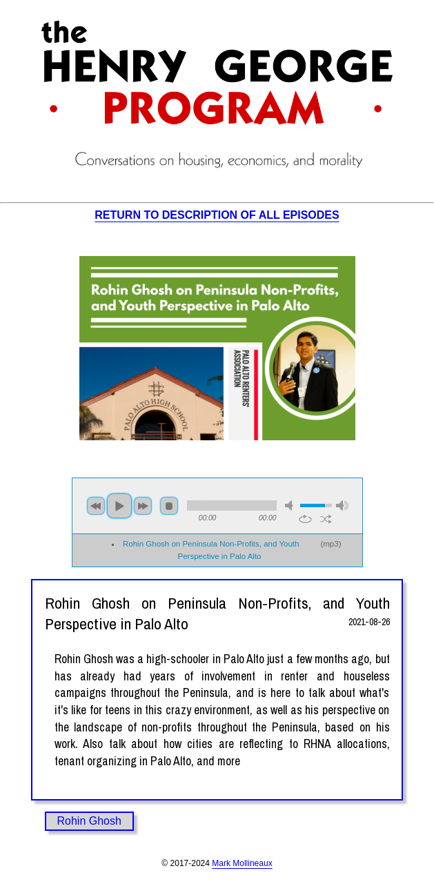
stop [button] (169, 505)
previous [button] (96, 505)
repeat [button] (305, 519)
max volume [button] (342, 505)
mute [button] (291, 505)
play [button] (119, 506)
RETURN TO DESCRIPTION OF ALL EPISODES (217, 215)
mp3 (330, 544)
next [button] (142, 505)
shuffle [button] (326, 519)
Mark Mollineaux (242, 863)
